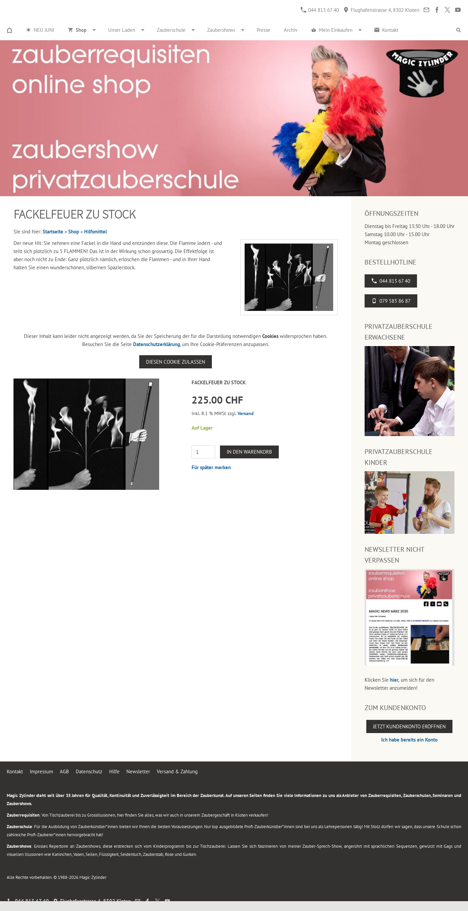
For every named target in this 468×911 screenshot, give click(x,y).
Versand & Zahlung (177, 771)
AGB (64, 771)
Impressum (41, 771)
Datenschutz (89, 771)
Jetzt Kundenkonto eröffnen (409, 726)
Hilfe (114, 771)
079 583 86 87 (391, 301)
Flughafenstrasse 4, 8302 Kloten (381, 10)
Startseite (53, 231)
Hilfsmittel (95, 231)
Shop (73, 231)
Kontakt (15, 771)
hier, (394, 680)
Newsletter (138, 771)
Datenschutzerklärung (156, 344)
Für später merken (211, 467)
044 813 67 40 (319, 10)
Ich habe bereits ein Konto (409, 739)
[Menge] (203, 452)
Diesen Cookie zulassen (175, 362)
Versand (246, 413)
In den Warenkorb (249, 452)
